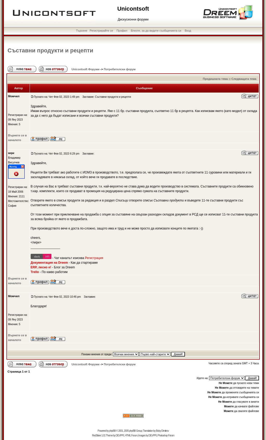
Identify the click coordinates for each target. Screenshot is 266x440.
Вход (188, 30)
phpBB (112, 430)
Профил (121, 30)
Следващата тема (243, 78)
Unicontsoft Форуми (85, 69)
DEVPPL (120, 435)
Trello (35, 272)
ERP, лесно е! (41, 267)
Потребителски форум (120, 69)
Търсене (82, 30)
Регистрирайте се (101, 30)
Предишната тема (215, 78)
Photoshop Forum (165, 435)
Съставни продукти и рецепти (50, 50)
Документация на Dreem (49, 262)
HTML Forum (131, 435)
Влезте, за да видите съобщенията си (156, 30)
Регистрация (94, 258)
